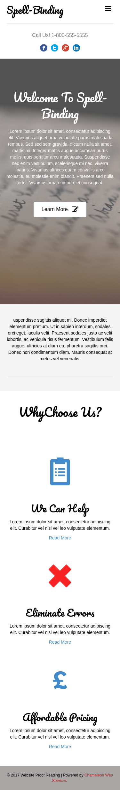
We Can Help (60, 508)
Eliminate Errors (60, 612)
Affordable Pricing (60, 717)
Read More (60, 537)
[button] (60, 209)
